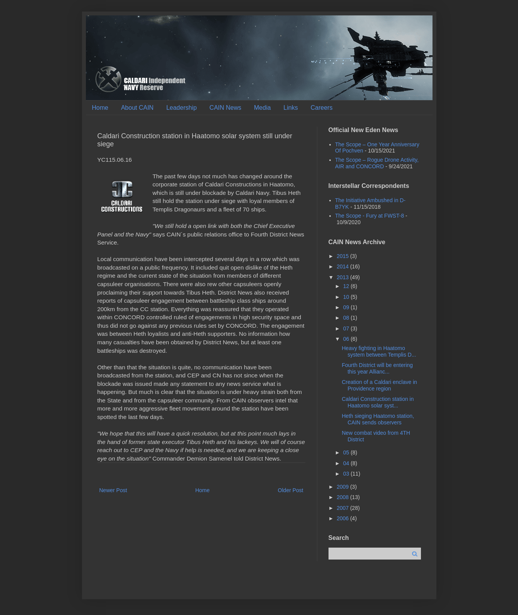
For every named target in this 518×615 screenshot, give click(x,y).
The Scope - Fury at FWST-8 (369, 216)
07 (346, 328)
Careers (321, 107)
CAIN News (225, 107)
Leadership (181, 107)
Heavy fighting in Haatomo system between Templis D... (379, 351)
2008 (343, 497)
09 (346, 307)
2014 (343, 266)
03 (346, 474)
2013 (343, 277)
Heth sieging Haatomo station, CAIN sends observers (378, 419)
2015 (343, 256)
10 (346, 297)
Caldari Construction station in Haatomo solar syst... (378, 402)
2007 (343, 508)
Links (290, 107)
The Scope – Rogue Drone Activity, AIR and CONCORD (377, 163)
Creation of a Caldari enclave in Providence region (379, 385)
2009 (343, 487)
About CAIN (137, 107)
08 (346, 318)
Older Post (290, 490)
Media (262, 107)
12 (346, 286)
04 (346, 463)
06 (346, 339)
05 (346, 452)
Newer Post (113, 490)
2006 (343, 518)
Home (100, 107)
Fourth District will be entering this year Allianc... (377, 368)
